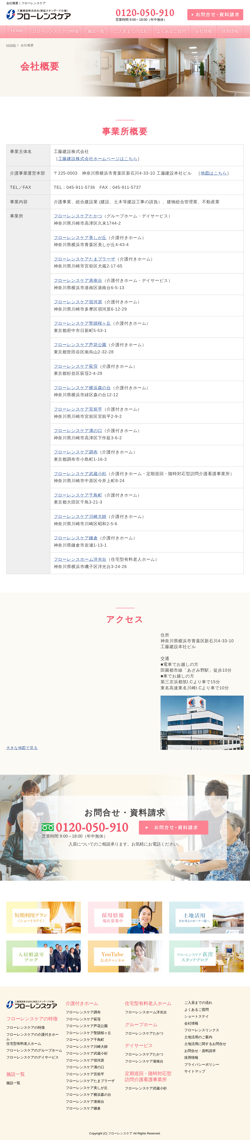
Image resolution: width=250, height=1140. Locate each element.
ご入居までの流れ (198, 1003)
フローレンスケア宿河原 (78, 302)
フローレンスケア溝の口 (78, 430)
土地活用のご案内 (198, 1037)
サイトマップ (194, 1071)
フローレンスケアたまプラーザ (85, 259)
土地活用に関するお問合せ (205, 1044)
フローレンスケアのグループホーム (34, 1050)
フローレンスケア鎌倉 (76, 538)
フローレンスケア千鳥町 (78, 495)
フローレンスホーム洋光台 (80, 559)
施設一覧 (13, 1083)
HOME (11, 45)
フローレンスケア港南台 (78, 280)
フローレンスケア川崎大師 (80, 516)
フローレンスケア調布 (76, 452)
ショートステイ (196, 1016)
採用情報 (191, 1057)
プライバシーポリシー (201, 1064)
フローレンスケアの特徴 (25, 1027)
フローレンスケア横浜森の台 (82, 388)
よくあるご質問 (196, 1009)
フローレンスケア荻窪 (76, 366)
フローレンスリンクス (201, 1030)
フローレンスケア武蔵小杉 (80, 473)
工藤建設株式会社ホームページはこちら (97, 158)
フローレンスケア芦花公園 (80, 344)
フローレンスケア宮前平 (78, 409)
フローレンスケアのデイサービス (32, 1057)
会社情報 (191, 1023)
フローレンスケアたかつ (78, 216)
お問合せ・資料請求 (200, 1051)
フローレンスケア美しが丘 (80, 237)
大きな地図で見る (22, 748)
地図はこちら (214, 173)
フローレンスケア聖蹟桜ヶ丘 (82, 323)
